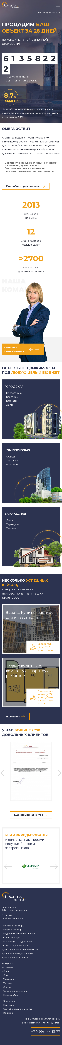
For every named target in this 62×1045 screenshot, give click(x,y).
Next (37, 349)
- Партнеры (8, 1005)
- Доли (5, 971)
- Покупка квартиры (12, 929)
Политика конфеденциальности (13, 916)
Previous (31, 349)
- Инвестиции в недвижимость (18, 941)
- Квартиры (8, 963)
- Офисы (6, 987)
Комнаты (11, 401)
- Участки (7, 983)
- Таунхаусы (8, 979)
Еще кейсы (13, 716)
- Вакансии (7, 1013)
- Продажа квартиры (13, 925)
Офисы (10, 456)
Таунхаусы (12, 524)
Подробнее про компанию (23, 186)
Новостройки (14, 393)
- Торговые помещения (14, 991)
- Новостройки (10, 995)
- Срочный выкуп (11, 937)
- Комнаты (7, 967)
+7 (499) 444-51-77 (49, 12)
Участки (11, 528)
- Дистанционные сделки (15, 957)
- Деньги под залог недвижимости (20, 949)
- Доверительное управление (17, 953)
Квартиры (12, 397)
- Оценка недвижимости (15, 945)
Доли (9, 404)
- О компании (9, 1001)
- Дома (5, 975)
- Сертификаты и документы (17, 1009)
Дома (9, 520)
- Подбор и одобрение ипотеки (19, 933)
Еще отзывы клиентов (28, 814)
